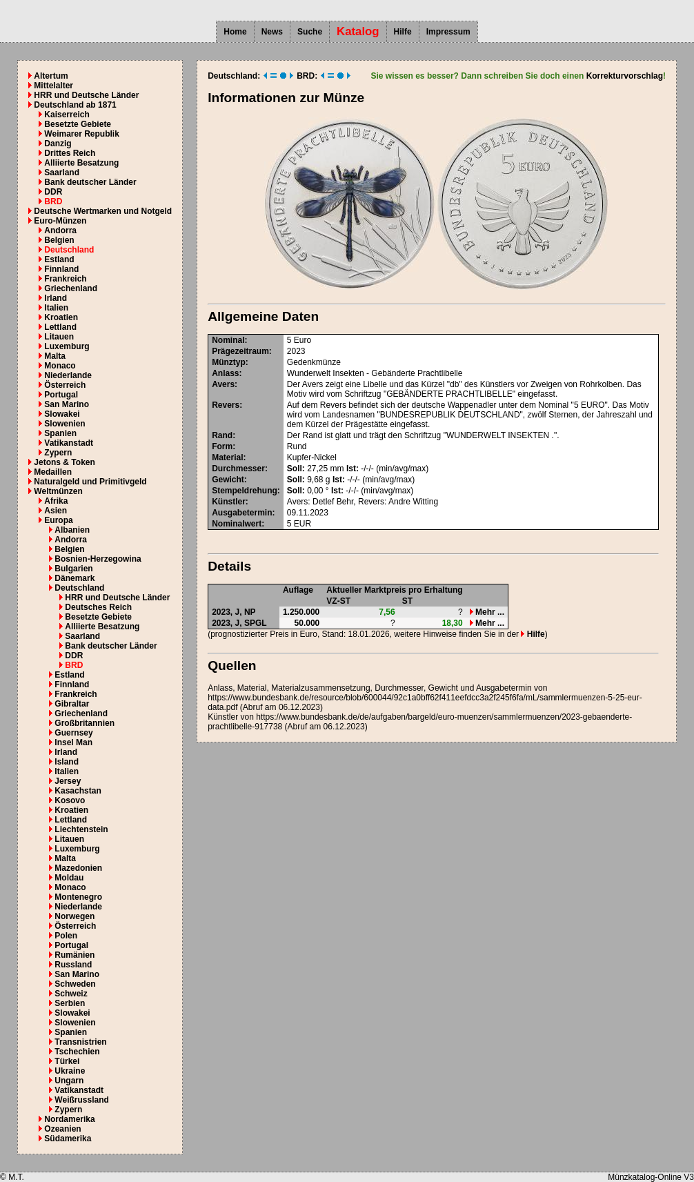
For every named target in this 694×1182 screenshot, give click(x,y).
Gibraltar (71, 704)
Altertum (51, 76)
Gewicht (228, 479)
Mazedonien (78, 868)
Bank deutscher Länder (90, 182)
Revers (225, 405)
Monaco (59, 366)
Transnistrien (80, 1042)
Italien (56, 308)
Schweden (74, 984)
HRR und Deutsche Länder (86, 95)
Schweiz (70, 993)
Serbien (69, 1003)
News (272, 32)
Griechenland (70, 288)
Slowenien (64, 424)
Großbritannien (84, 723)
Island (66, 762)
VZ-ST (338, 601)
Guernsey (73, 733)
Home (235, 32)
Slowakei (61, 414)
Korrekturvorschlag (624, 76)
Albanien (72, 530)
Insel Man (73, 742)
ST (407, 601)
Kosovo (69, 800)
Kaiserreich (66, 114)
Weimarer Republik (81, 134)
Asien (55, 510)
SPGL (255, 623)
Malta (55, 356)
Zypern (58, 452)
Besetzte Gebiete (77, 124)
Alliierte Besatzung (81, 163)
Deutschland (69, 250)
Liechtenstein (81, 829)
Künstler (229, 501)
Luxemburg (66, 346)
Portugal (61, 395)
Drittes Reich (69, 153)
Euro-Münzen (60, 221)
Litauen (59, 337)
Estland (59, 259)
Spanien (60, 433)
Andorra (60, 230)
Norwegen (74, 916)
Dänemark (74, 578)
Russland (73, 964)
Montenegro (78, 897)
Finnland (61, 269)
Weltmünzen (58, 491)
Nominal (228, 340)
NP (250, 612)
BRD (53, 201)
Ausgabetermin (242, 513)
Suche (309, 32)
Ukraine (69, 1071)
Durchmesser (238, 468)
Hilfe (403, 32)
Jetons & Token (64, 462)
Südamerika (67, 1138)
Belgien (59, 240)
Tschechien (76, 1051)
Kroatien (61, 317)
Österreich (65, 385)
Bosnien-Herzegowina (97, 559)
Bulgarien (73, 568)
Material (227, 457)
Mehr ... (487, 612)
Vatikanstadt (68, 443)
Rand (222, 435)
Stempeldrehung (244, 490)
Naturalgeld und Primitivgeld (90, 481)
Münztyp (229, 362)
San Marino (66, 404)
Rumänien (74, 955)
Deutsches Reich (98, 607)
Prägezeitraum (240, 351)
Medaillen (53, 472)
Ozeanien (62, 1129)
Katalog (358, 31)
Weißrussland (81, 1100)
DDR (53, 192)
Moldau (68, 878)
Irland (55, 298)
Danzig (57, 143)
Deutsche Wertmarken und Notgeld (103, 211)
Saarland (61, 172)
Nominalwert (236, 524)
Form (222, 446)
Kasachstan (77, 791)
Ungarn (68, 1080)
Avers (223, 384)
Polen (65, 935)
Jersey (67, 781)
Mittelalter (53, 85)
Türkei (66, 1061)
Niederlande (68, 375)
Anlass (225, 373)
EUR (302, 524)
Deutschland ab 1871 (75, 105)
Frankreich (65, 279)
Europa (58, 520)
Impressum (448, 32)
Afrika (56, 501)
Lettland (60, 327)
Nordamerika (69, 1119)
